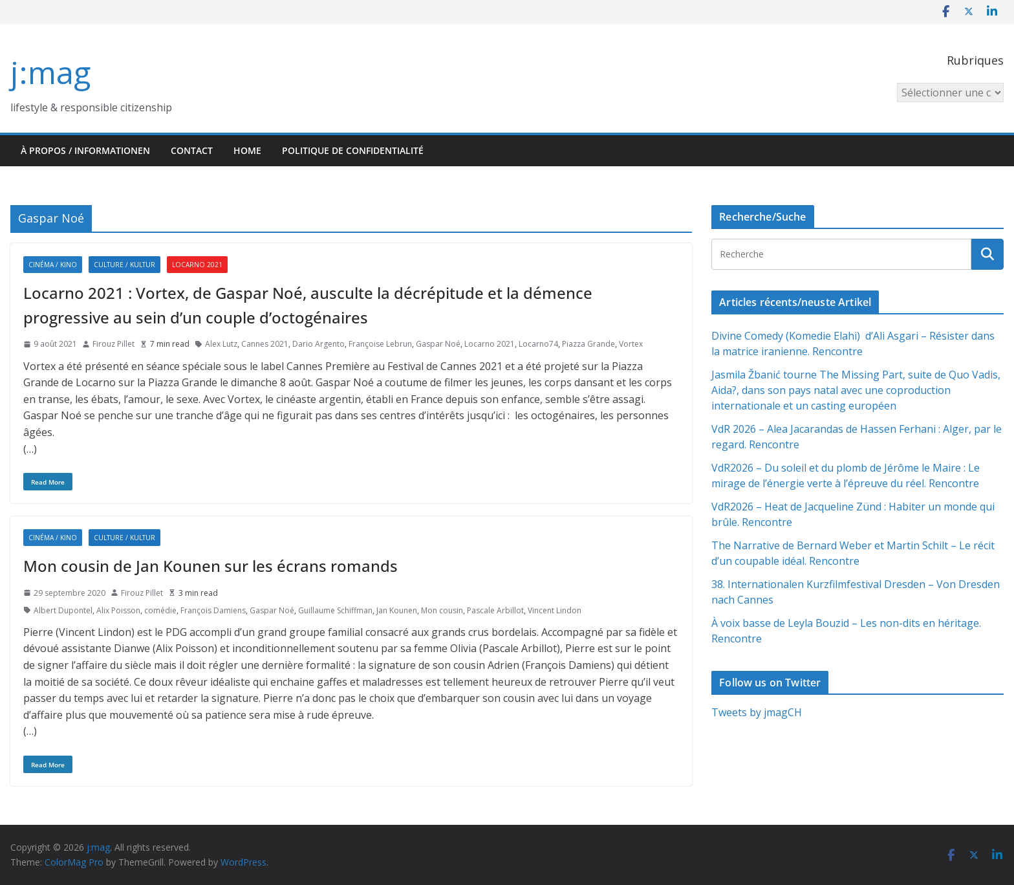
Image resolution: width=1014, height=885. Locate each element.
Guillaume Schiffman (335, 610)
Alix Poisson (118, 610)
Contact (192, 150)
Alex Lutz (221, 343)
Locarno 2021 (197, 264)
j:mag (50, 72)
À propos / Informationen (85, 150)
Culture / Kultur (124, 264)
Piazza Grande (588, 343)
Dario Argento (318, 343)
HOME (247, 150)
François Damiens (213, 610)
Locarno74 (538, 343)
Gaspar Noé (438, 343)
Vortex (631, 343)
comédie (160, 610)
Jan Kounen (396, 610)
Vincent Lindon (554, 610)
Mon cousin (442, 610)
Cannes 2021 (264, 343)
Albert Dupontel (63, 610)
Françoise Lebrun (380, 343)
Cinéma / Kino (52, 264)
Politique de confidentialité (353, 150)
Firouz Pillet (113, 343)
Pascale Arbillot (495, 610)
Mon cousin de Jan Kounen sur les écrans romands (210, 565)
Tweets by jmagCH (756, 712)
